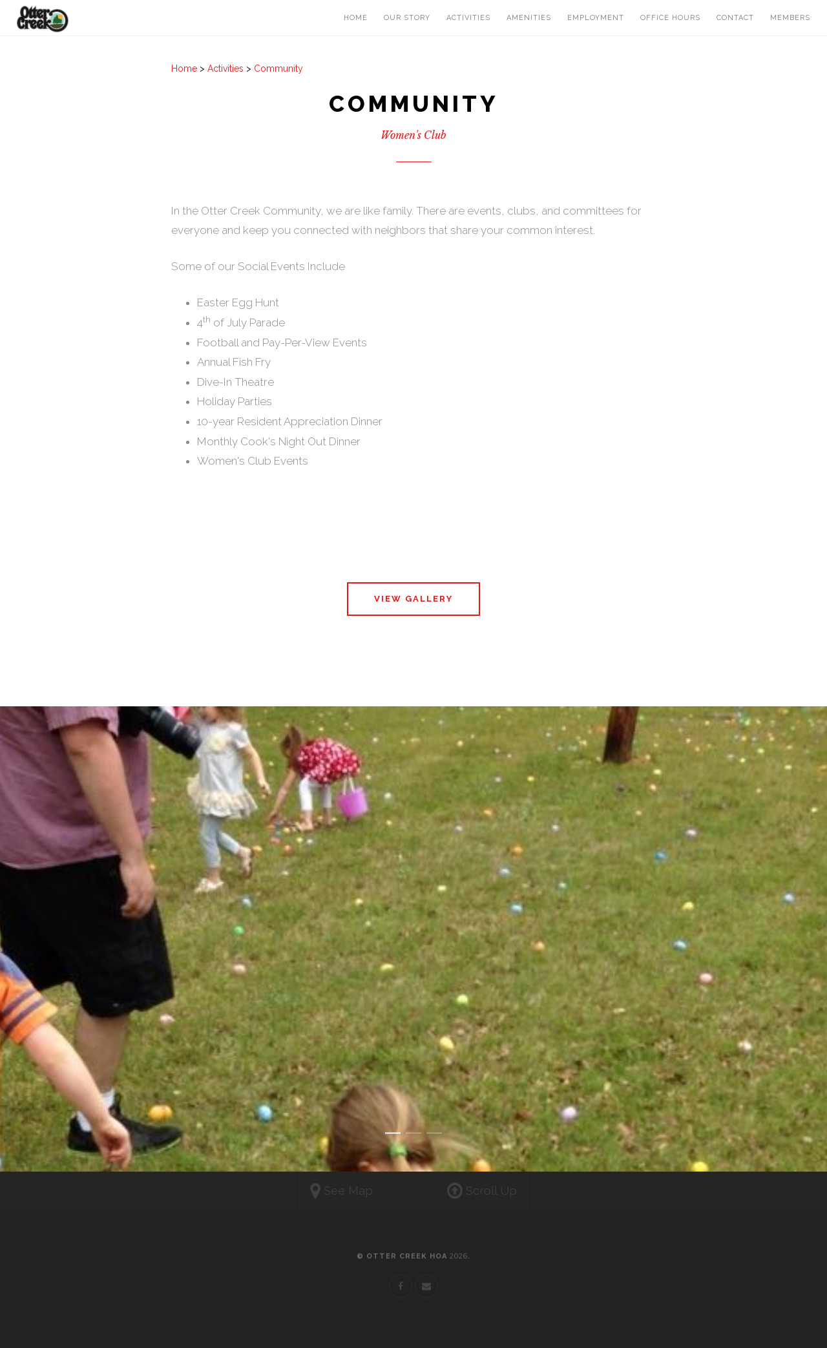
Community (278, 68)
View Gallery (413, 599)
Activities (468, 18)
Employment (595, 18)
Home (356, 18)
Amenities (529, 18)
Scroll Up (494, 1191)
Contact (735, 18)
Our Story (407, 18)
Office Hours (670, 18)
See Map (329, 1191)
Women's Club (413, 135)
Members (790, 18)
